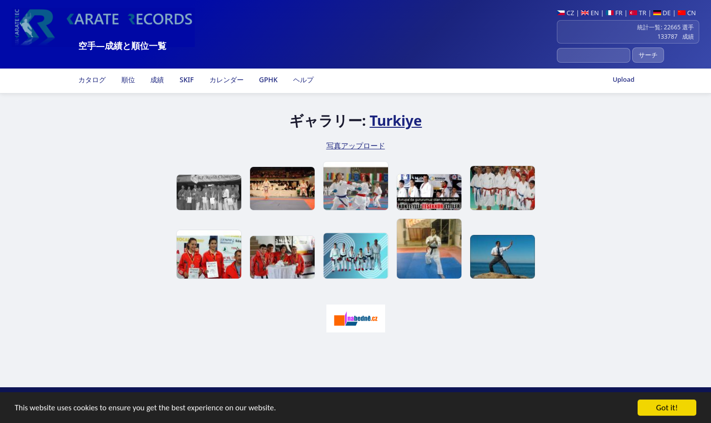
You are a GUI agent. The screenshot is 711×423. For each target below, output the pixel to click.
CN (687, 12)
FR (614, 12)
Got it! (667, 409)
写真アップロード (355, 145)
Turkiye (395, 120)
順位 (127, 79)
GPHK (267, 79)
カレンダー (225, 79)
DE (662, 12)
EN (590, 12)
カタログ (91, 79)
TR (637, 12)
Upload (624, 79)
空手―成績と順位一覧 (122, 45)
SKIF (186, 79)
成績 (156, 79)
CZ (565, 12)
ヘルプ (302, 79)
